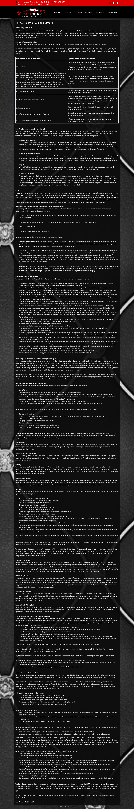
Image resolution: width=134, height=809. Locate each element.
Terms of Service (97, 193)
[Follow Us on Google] (117, 3)
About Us (63, 806)
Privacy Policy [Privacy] (73, 806)
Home (59, 806)
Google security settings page (25, 202)
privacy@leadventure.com (57, 202)
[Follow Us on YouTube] (113, 3)
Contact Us (67, 806)
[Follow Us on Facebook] (110, 3)
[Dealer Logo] (30, 12)
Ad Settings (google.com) (74, 667)
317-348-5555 (59, 2)
